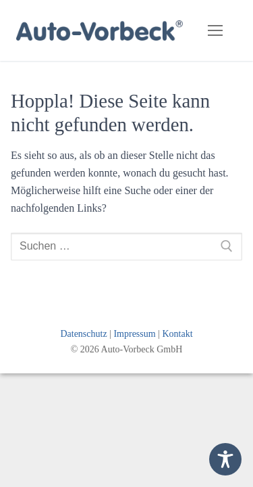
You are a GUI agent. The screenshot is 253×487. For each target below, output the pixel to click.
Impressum (134, 334)
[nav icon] (215, 30)
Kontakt (177, 334)
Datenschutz (83, 334)
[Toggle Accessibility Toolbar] (225, 459)
